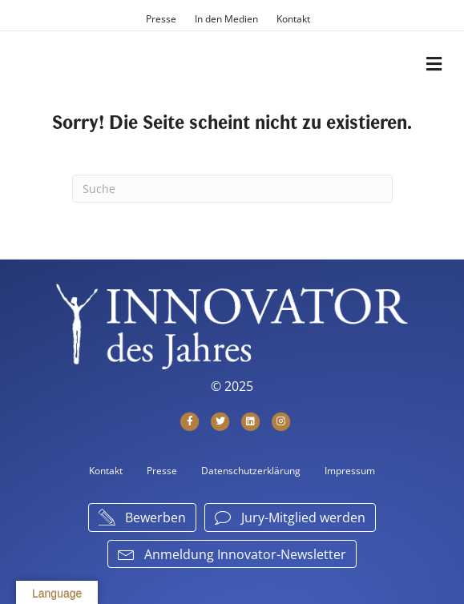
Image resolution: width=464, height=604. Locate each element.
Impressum (350, 470)
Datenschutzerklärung (251, 470)
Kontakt (293, 19)
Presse (161, 19)
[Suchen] (232, 189)
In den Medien (226, 19)
